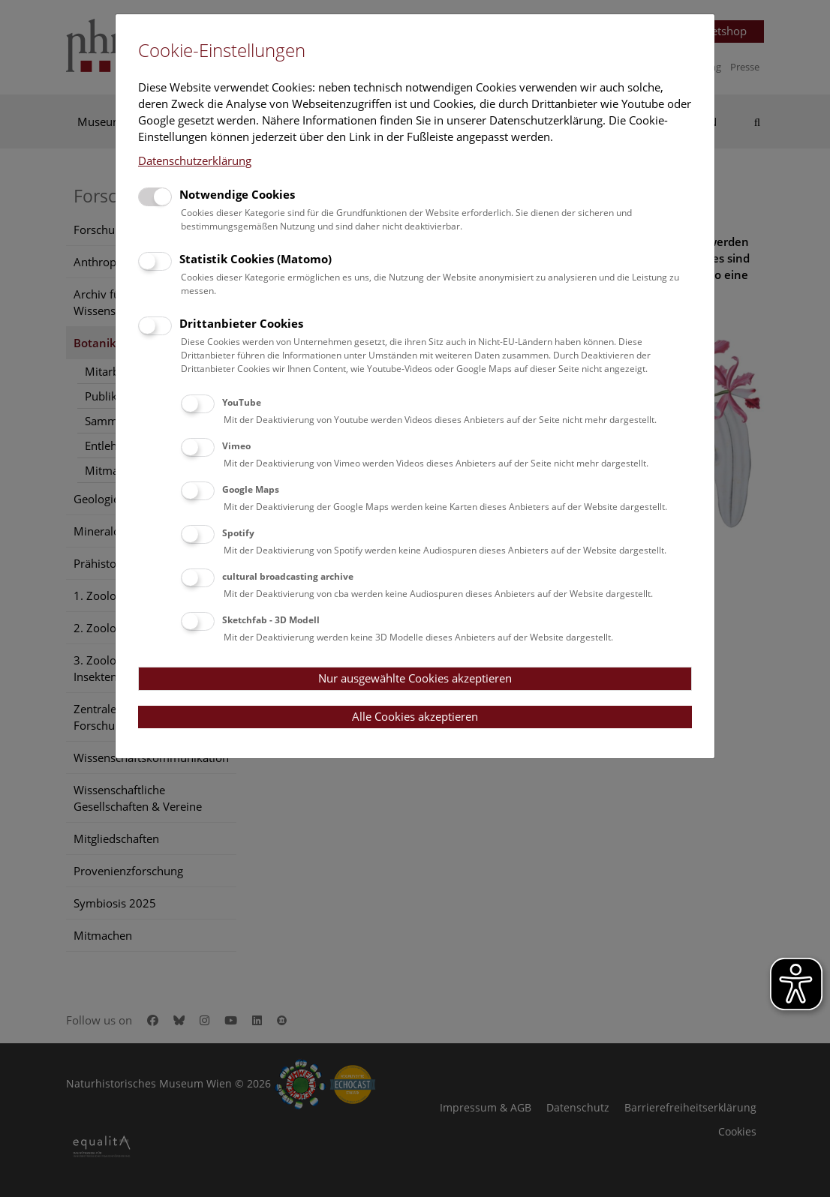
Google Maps (250, 489)
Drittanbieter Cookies (241, 323)
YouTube (241, 402)
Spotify (238, 532)
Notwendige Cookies (237, 194)
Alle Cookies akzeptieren (415, 716)
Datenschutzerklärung (194, 160)
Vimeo (236, 446)
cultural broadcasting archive (287, 576)
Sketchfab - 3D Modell (271, 620)
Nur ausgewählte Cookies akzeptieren (415, 678)
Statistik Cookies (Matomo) (255, 258)
